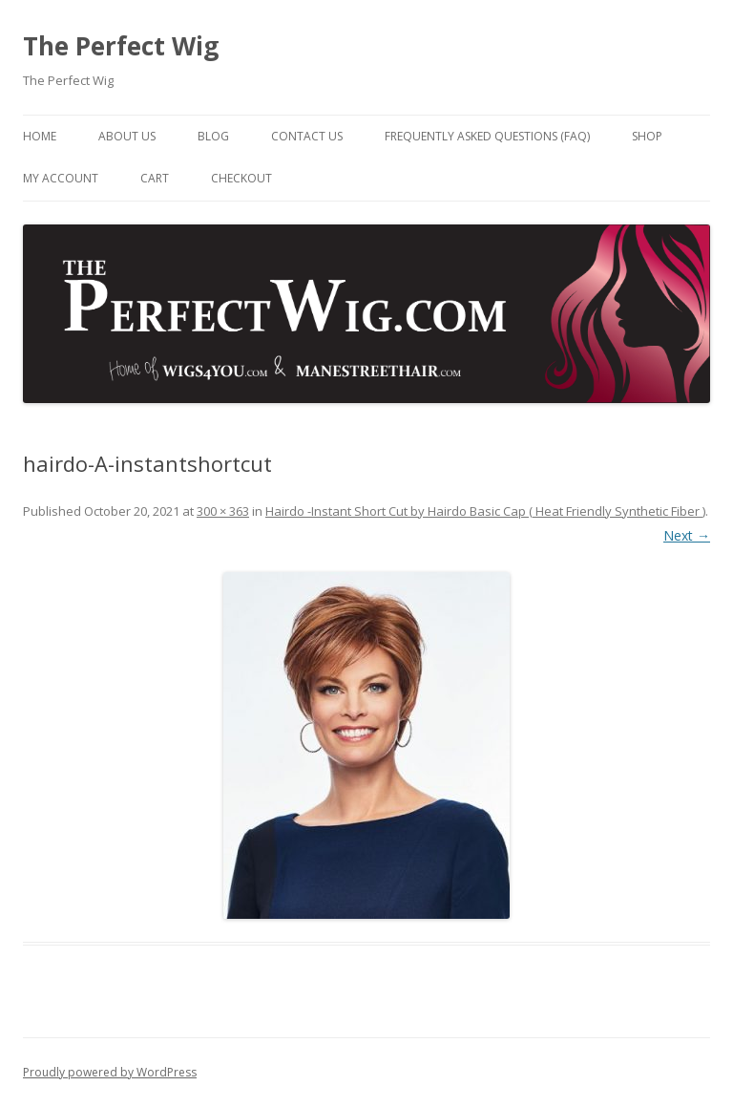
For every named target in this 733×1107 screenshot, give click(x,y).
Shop (647, 136)
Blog (213, 136)
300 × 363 (223, 511)
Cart (154, 178)
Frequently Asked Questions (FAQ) (487, 136)
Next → (686, 535)
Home (39, 136)
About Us (127, 136)
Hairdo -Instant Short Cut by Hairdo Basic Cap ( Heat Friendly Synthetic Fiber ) (485, 511)
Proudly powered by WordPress (110, 1072)
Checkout (241, 178)
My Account (60, 178)
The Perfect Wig (121, 46)
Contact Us (307, 136)
